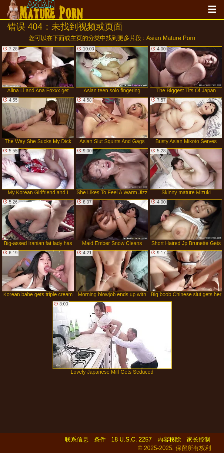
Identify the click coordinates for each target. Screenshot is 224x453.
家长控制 (198, 439)
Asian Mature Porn (170, 38)
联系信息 (76, 439)
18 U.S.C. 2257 (131, 439)
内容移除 (169, 439)
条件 (100, 439)
